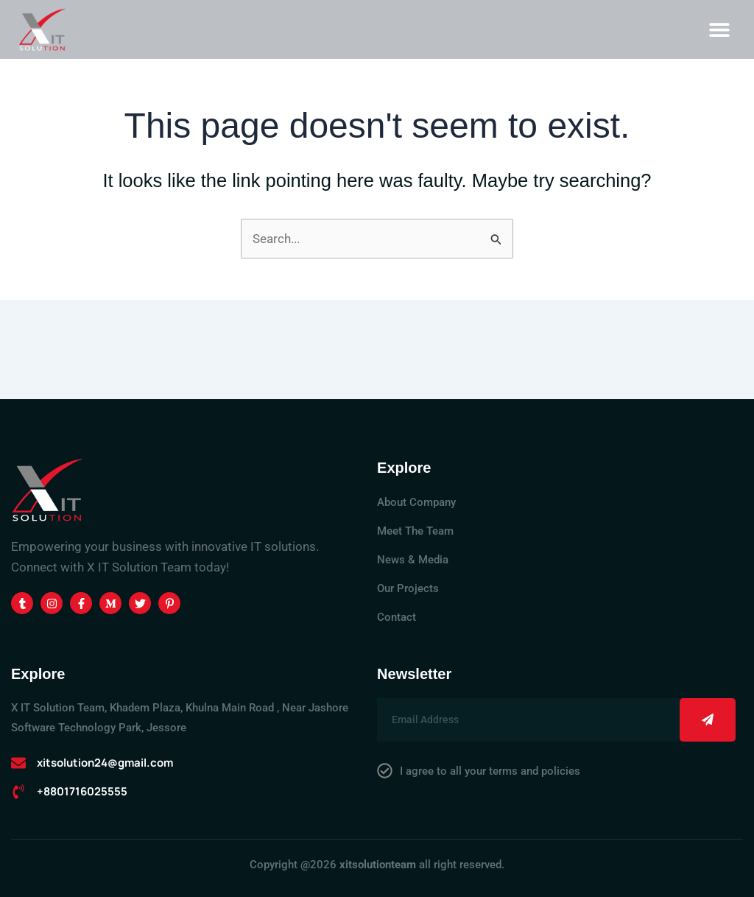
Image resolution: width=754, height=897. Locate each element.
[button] (719, 29)
